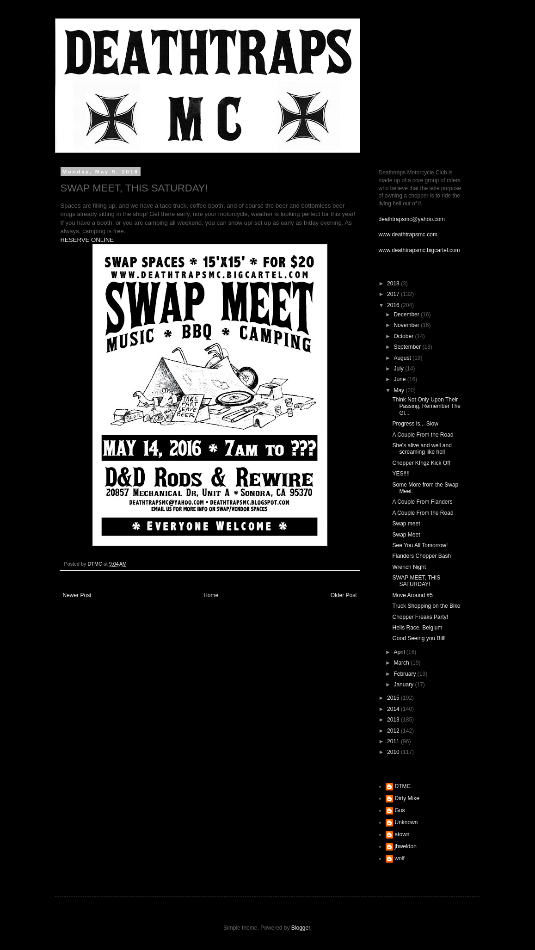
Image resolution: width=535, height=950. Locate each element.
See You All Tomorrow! (420, 545)
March (402, 663)
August (403, 358)
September (408, 347)
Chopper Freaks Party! (420, 617)
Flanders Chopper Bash (421, 556)
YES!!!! (400, 473)
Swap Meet (406, 534)
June (400, 379)
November (407, 325)
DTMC (403, 786)
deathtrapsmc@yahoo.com (412, 219)
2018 (394, 283)
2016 (394, 305)
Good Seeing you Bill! (418, 638)
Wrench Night (408, 567)
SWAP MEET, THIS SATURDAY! (416, 580)
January (404, 684)
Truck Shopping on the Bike (426, 606)
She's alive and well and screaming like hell (421, 448)
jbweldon (406, 846)
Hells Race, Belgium (417, 627)
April (400, 652)
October (404, 336)
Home (210, 595)
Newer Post (77, 595)
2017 (394, 294)
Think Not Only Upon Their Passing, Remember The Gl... (426, 406)
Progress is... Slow (415, 423)
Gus (400, 810)
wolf (400, 858)
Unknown (406, 822)
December (407, 314)
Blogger (300, 928)
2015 (394, 698)
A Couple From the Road (422, 435)
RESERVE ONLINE (87, 239)
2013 (394, 719)
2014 (394, 709)
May (400, 390)
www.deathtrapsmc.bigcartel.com (419, 250)
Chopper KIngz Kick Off (421, 463)
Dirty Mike (407, 798)
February (405, 674)
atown (402, 834)
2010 (394, 752)
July (399, 368)
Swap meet (406, 523)
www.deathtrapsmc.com (408, 234)
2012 (394, 731)
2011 (394, 741)
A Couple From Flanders (422, 502)
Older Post (344, 595)
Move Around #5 (412, 595)
